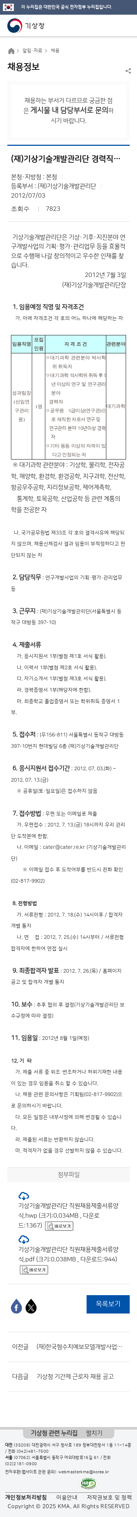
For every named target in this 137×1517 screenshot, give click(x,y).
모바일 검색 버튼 (113, 25)
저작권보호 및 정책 (109, 1498)
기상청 (26, 25)
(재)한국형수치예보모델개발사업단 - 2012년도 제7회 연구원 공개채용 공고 (81, 1347)
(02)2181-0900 (21, 1464)
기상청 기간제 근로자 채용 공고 (75, 1376)
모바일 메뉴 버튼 (125, 25)
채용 (55, 50)
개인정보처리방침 (26, 1498)
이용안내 (66, 1498)
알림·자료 (32, 50)
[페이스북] (16, 1306)
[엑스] (31, 1306)
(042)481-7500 (33, 1451)
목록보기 (108, 1304)
